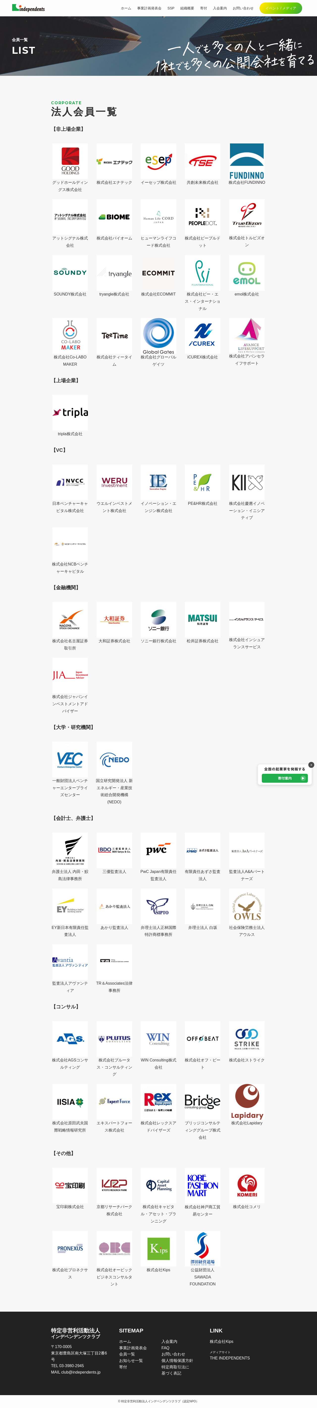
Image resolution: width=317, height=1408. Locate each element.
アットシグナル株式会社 (70, 223)
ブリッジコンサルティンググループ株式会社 (203, 1111)
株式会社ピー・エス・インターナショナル (203, 283)
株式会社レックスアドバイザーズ (158, 1108)
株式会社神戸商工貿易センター (203, 1192)
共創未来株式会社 (203, 164)
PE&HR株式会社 (203, 485)
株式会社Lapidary (247, 1104)
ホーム (125, 1341)
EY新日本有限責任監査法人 (70, 913)
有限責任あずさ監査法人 (203, 857)
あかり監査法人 (114, 909)
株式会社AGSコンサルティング (70, 1045)
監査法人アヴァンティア (70, 968)
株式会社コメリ (247, 1188)
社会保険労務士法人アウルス (247, 913)
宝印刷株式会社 (70, 1188)
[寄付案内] (285, 774)
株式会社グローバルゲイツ (158, 342)
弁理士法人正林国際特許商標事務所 (158, 913)
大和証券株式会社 (114, 622)
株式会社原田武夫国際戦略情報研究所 (70, 1108)
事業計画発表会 (133, 1348)
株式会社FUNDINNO (247, 164)
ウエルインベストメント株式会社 (114, 488)
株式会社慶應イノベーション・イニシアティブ (247, 492)
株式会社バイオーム (114, 219)
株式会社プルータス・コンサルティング (114, 1049)
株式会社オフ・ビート (203, 1045)
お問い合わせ (173, 1354)
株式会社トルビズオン (247, 223)
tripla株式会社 (70, 415)
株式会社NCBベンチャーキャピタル (70, 550)
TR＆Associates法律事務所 (114, 968)
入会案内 (169, 1341)
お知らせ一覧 (131, 1360)
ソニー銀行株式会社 (158, 622)
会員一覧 (127, 1354)
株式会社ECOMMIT (158, 275)
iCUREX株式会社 (203, 338)
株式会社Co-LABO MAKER (70, 342)
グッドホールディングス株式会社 (70, 167)
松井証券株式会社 (203, 622)
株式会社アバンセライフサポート (247, 341)
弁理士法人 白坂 (203, 909)
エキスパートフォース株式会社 (114, 1108)
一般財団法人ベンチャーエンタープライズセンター (70, 769)
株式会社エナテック (114, 164)
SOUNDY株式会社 (70, 275)
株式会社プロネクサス (70, 1255)
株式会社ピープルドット (203, 223)
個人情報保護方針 (177, 1360)
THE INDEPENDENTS (230, 1358)
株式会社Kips (158, 1251)
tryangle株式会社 (114, 275)
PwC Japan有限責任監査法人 (158, 857)
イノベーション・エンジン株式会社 (158, 488)
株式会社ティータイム (114, 342)
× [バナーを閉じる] (311, 765)
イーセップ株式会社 (158, 164)
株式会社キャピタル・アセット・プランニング (158, 1195)
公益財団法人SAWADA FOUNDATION (203, 1258)
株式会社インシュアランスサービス (247, 625)
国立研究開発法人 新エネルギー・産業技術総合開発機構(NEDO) (114, 773)
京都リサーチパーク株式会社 (114, 1192)
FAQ (165, 1348)
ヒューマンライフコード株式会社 (158, 223)
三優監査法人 (114, 853)
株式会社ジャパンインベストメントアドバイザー (70, 685)
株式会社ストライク (247, 1041)
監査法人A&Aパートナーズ (247, 857)
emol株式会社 (247, 275)
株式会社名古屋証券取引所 (70, 626)
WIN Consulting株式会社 (158, 1045)
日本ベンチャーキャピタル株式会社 (70, 488)
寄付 (123, 1367)
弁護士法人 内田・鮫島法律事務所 (70, 857)
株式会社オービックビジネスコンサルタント (114, 1258)
